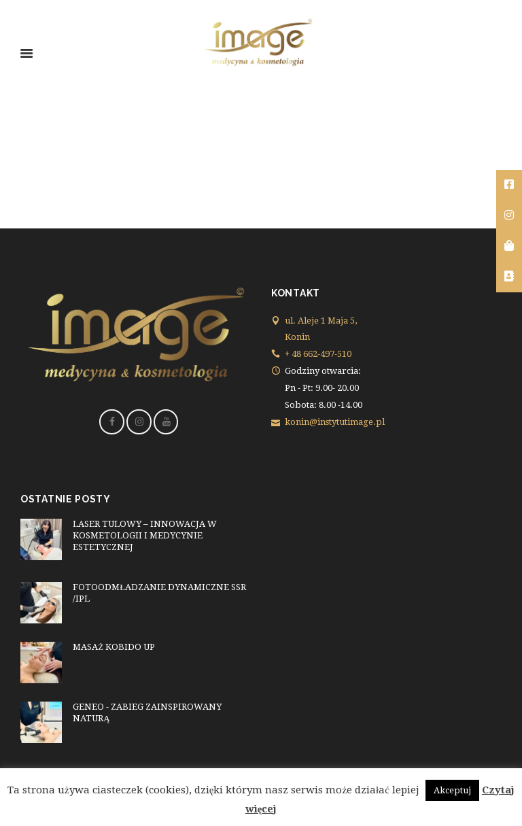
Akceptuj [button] (452, 790)
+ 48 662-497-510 (318, 354)
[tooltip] (509, 185)
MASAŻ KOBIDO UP (114, 647)
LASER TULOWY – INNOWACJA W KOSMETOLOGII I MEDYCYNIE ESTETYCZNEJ (145, 535)
